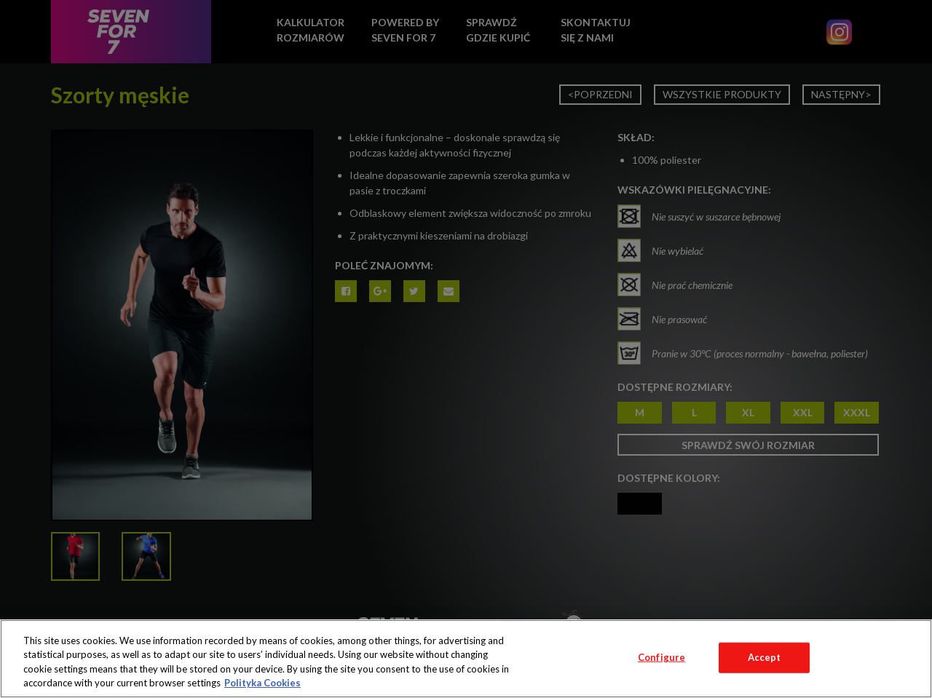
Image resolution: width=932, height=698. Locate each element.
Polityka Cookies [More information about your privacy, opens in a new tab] (262, 683)
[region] (466, 658)
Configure (661, 657)
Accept (764, 657)
